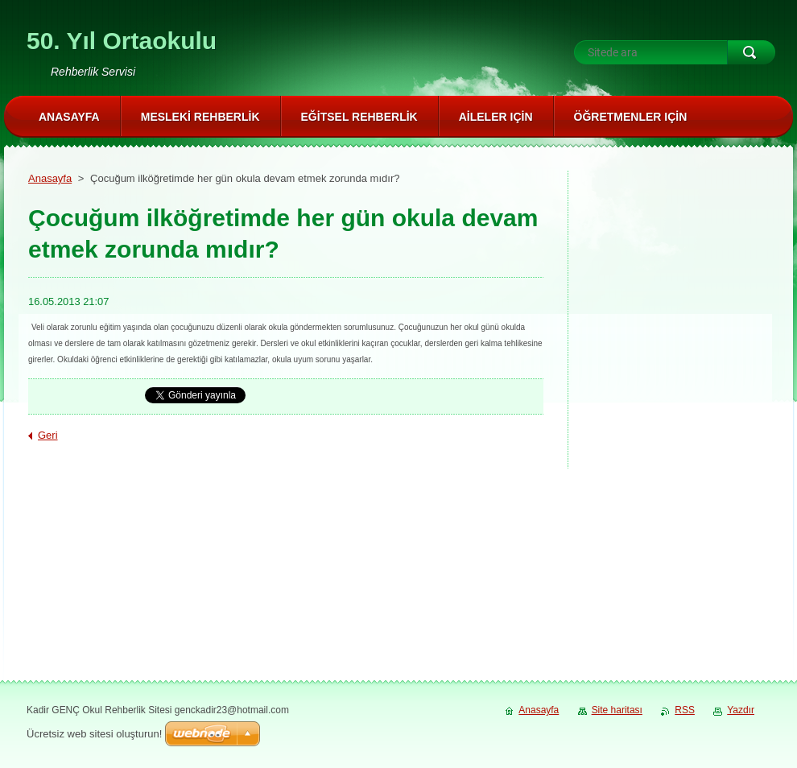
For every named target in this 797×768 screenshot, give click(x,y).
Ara (751, 52)
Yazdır (740, 710)
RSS (685, 710)
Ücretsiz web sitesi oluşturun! (94, 734)
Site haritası (617, 710)
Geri (48, 435)
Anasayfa (50, 178)
